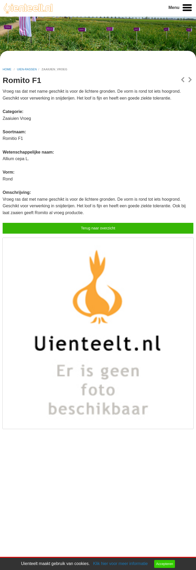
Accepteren (164, 564)
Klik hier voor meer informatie (120, 563)
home (7, 69)
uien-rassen (27, 69)
